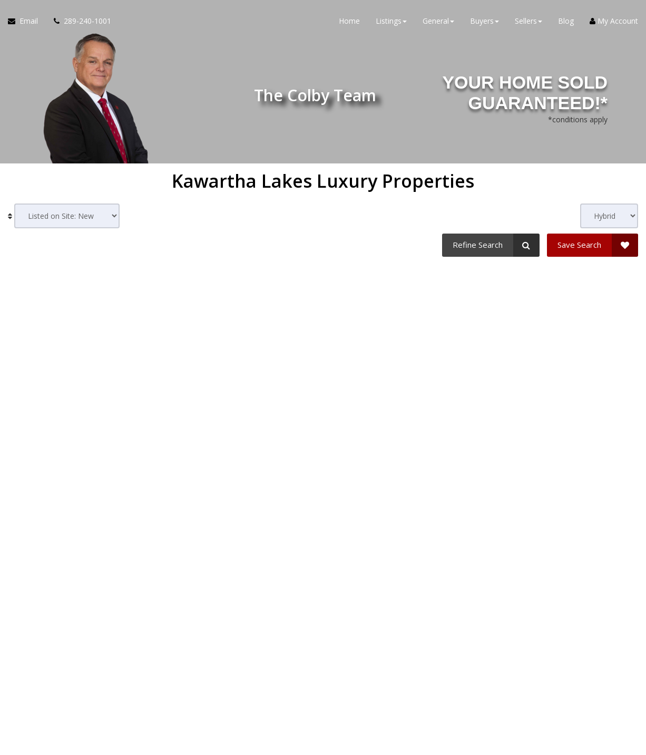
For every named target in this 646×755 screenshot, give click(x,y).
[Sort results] (67, 216)
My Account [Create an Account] (614, 21)
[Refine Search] (491, 245)
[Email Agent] (27, 21)
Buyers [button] (484, 21)
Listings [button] (391, 21)
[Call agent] (78, 21)
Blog (566, 21)
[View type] (609, 216)
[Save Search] (592, 245)
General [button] (438, 21)
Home (349, 21)
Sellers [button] (528, 21)
